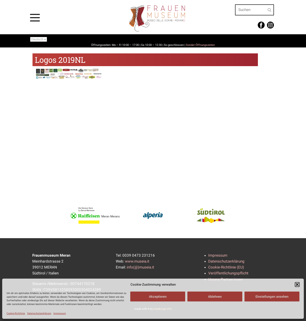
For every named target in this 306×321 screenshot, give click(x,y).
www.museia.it (137, 261)
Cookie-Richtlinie (16, 313)
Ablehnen (215, 297)
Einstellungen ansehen (271, 297)
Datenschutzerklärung (39, 313)
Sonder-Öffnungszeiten (200, 45)
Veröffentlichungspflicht (228, 273)
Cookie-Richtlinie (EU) (226, 267)
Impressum (59, 313)
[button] (297, 284)
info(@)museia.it (140, 267)
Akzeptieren (158, 297)
